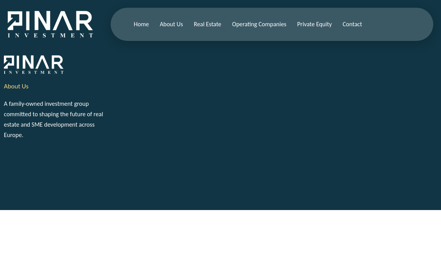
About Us (171, 24)
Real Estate (207, 24)
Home (141, 24)
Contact (352, 24)
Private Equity (314, 24)
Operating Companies (259, 24)
